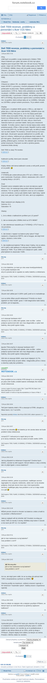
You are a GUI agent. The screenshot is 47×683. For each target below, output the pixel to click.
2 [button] (27, 37)
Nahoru (45, 254)
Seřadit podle (23, 642)
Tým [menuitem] (40, 671)
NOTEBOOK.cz (6, 19)
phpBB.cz (28, 675)
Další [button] (30, 37)
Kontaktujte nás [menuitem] (30, 671)
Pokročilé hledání (40, 33)
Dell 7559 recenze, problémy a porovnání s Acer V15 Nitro (18, 28)
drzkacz (3, 41)
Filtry (5, 15)
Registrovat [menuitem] (32, 15)
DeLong (3, 257)
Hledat (37, 33)
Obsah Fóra (7, 671)
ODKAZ (5, 152)
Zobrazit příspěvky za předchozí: (23, 640)
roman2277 (4, 368)
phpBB (17, 674)
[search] (21, 8)
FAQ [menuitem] (11, 15)
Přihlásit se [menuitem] (42, 15)
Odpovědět (6, 33)
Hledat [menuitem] (45, 22)
